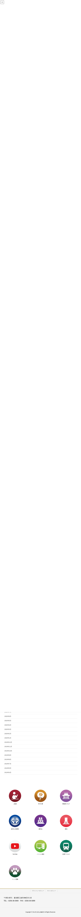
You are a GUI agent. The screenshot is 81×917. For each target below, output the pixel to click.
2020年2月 (7, 733)
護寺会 (40, 829)
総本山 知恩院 (15, 829)
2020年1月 (7, 738)
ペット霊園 (15, 879)
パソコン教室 (40, 854)
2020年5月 (7, 720)
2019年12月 (8, 742)
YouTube (15, 854)
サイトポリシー (51, 890)
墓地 (66, 829)
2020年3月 (7, 729)
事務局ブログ (66, 804)
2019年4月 (7, 772)
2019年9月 (7, 755)
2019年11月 (8, 746)
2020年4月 (7, 725)
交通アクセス (66, 854)
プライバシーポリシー (38, 890)
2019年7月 (7, 764)
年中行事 (40, 804)
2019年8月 (7, 759)
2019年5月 (7, 768)
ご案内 (15, 804)
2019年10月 (8, 751)
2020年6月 (7, 716)
